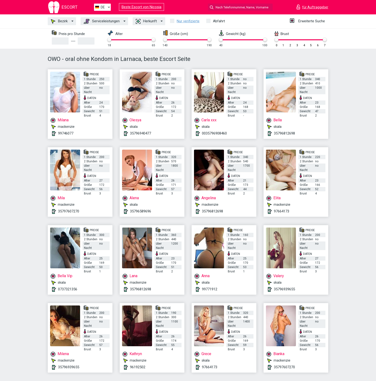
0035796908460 (214, 133)
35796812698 (284, 133)
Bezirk (59, 21)
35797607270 (68, 211)
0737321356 (67, 289)
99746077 (65, 133)
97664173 (281, 211)
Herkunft (146, 21)
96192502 (137, 367)
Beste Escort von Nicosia (141, 7)
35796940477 (140, 133)
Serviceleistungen (102, 21)
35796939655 (284, 289)
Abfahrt (219, 21)
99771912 (209, 289)
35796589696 (140, 211)
